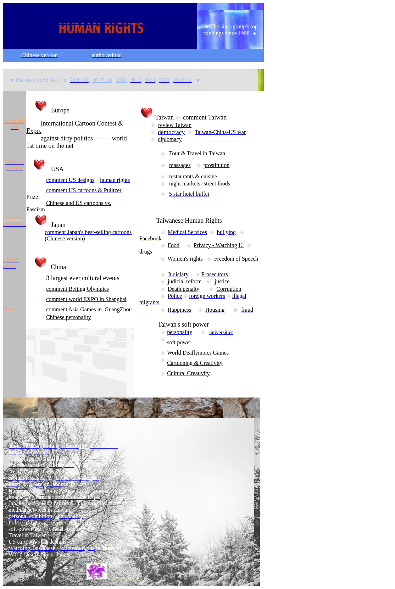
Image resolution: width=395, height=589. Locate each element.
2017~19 (102, 80)
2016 (121, 80)
